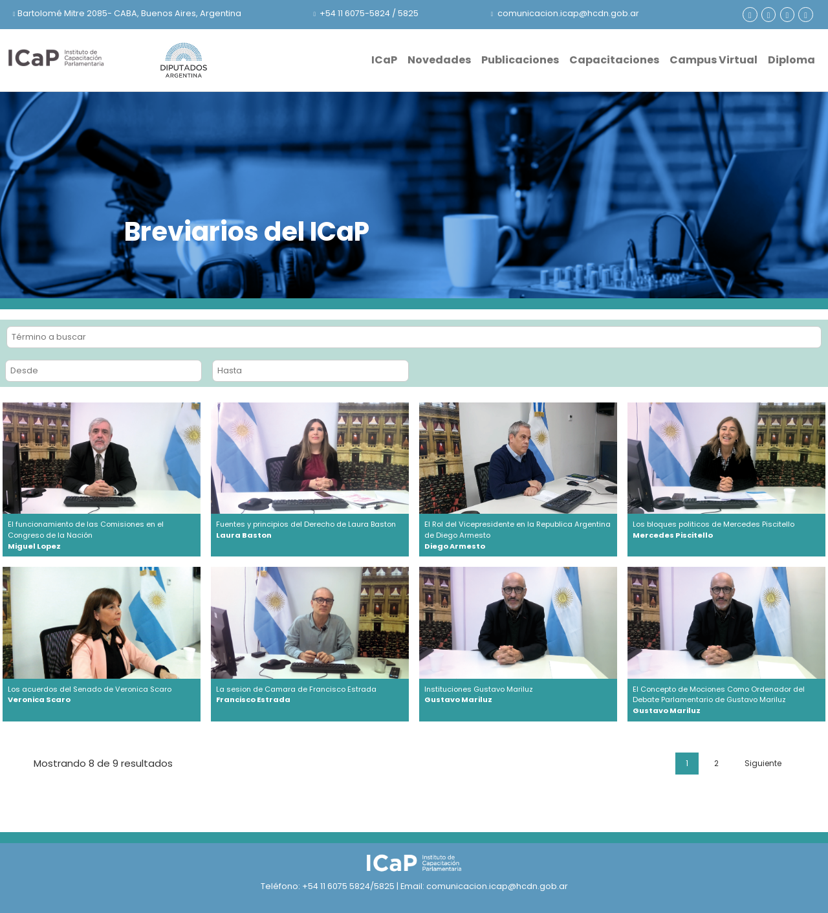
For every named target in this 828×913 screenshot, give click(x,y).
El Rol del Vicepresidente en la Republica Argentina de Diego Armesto (518, 535)
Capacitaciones (614, 59)
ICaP (384, 59)
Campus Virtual (713, 59)
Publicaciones (520, 59)
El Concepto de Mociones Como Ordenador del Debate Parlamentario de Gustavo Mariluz (726, 700)
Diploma (791, 59)
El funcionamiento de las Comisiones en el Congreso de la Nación (101, 535)
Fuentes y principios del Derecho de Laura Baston (310, 530)
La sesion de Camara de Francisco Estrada (310, 695)
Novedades (439, 59)
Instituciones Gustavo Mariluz (518, 695)
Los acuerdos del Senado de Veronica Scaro (101, 695)
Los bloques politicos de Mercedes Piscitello (726, 530)
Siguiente (763, 763)
